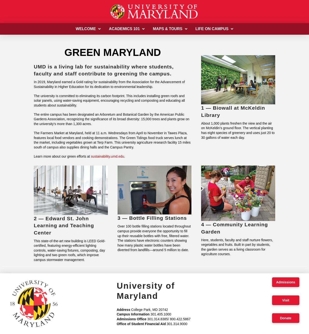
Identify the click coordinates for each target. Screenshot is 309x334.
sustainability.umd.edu (107, 156)
